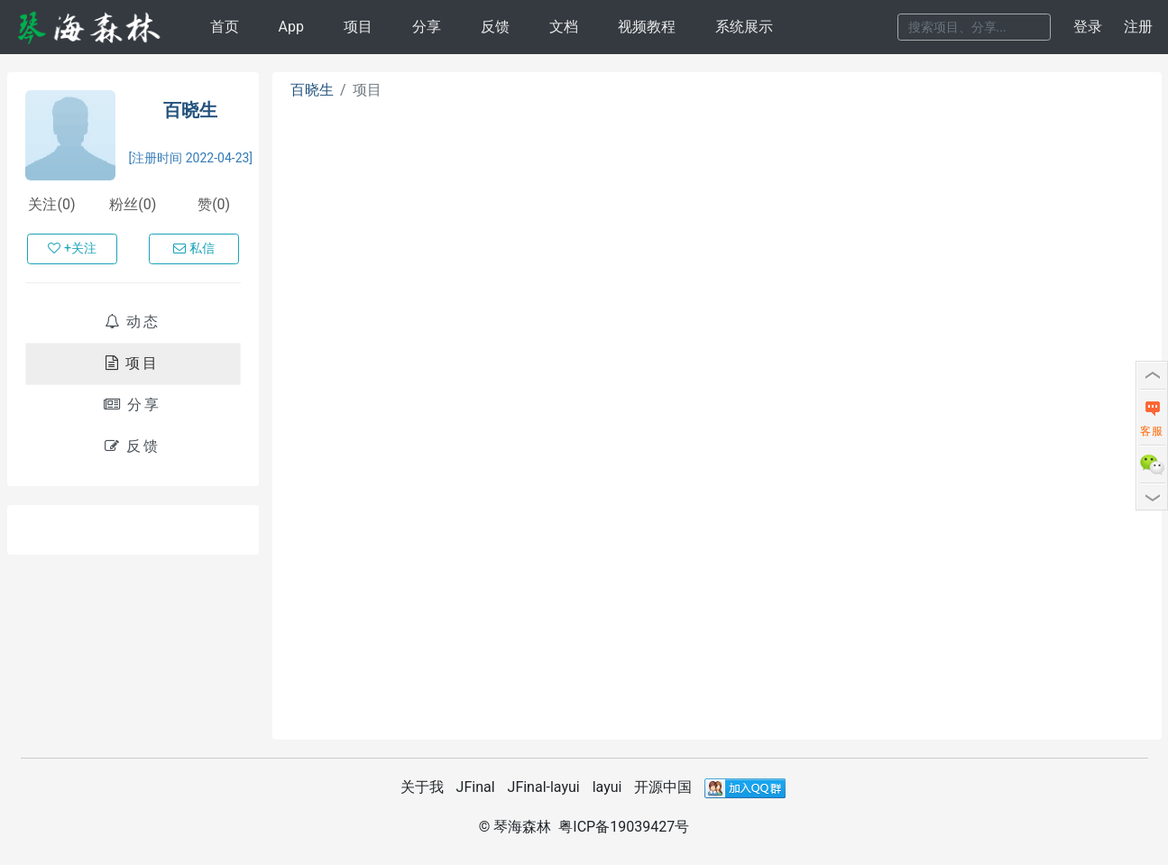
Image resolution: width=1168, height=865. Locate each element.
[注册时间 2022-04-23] (191, 158)
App (290, 26)
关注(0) (51, 204)
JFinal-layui (544, 787)
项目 (358, 26)
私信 (194, 248)
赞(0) (214, 204)
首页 (224, 26)
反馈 (495, 26)
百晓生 (190, 110)
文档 (563, 26)
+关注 (72, 248)
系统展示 (744, 26)
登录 (1087, 26)
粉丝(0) (132, 204)
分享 (426, 26)
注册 (1138, 26)
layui (607, 787)
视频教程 (647, 26)
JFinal (475, 787)
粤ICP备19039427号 (623, 826)
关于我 (422, 787)
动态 (133, 321)
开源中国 (663, 787)
